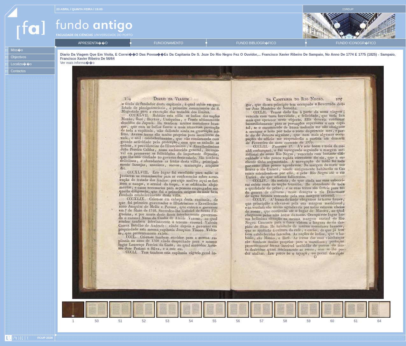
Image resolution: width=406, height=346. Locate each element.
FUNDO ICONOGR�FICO (356, 43)
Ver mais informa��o (77, 63)
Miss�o (17, 50)
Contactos (18, 71)
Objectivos (18, 57)
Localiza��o (21, 64)
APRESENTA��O (92, 43)
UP (349, 9)
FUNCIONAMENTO (168, 43)
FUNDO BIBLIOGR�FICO (256, 43)
